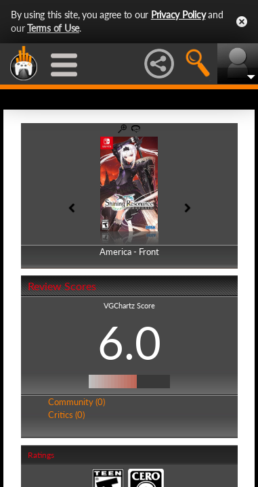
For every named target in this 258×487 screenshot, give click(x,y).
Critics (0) (66, 414)
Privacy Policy (178, 14)
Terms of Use (53, 28)
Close (241, 21)
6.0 (129, 342)
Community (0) (76, 401)
